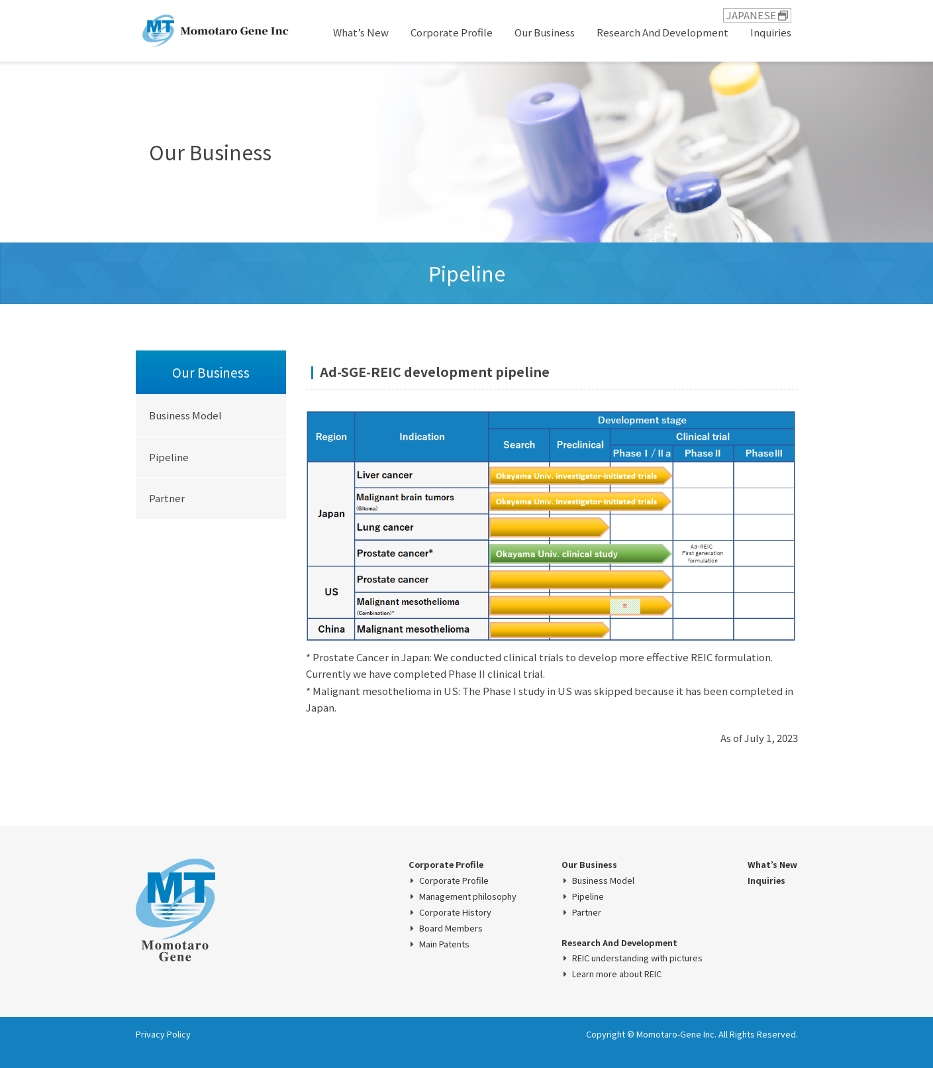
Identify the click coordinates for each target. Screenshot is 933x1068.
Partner (167, 498)
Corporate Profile (452, 32)
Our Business (545, 32)
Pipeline (169, 457)
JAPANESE (757, 15)
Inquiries (770, 32)
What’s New (361, 32)
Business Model (185, 415)
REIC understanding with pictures (637, 958)
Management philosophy (467, 896)
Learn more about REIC (617, 974)
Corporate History (455, 912)
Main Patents (444, 944)
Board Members (451, 928)
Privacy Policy (163, 1034)
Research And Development (662, 32)
